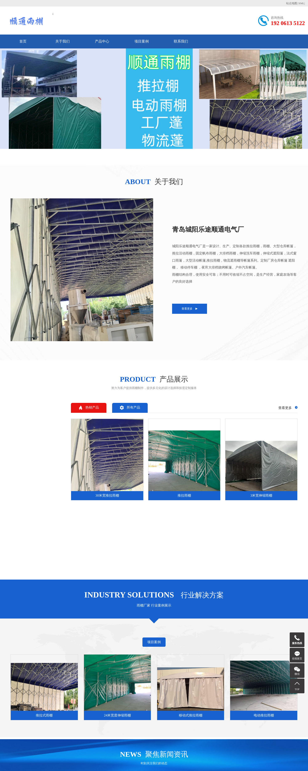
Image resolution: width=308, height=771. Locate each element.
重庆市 (39, 623)
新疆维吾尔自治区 (32, 631)
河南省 (202, 623)
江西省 (179, 623)
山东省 (190, 623)
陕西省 (273, 623)
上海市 (27, 623)
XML (301, 3)
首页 (23, 41)
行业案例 (166, 651)
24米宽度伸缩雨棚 (171, 665)
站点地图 (291, 3)
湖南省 (226, 623)
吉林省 (105, 623)
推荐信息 (200, 651)
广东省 (238, 623)
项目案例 (141, 41)
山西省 (62, 623)
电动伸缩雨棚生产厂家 (140, 675)
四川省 (249, 623)
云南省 (261, 623)
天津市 (15, 623)
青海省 (296, 623)
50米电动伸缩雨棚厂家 (141, 681)
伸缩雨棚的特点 (102, 681)
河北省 (51, 623)
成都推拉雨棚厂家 (103, 686)
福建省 (167, 623)
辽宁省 (94, 623)
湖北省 (214, 623)
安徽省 (155, 623)
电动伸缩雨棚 (134, 660)
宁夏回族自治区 (9, 631)
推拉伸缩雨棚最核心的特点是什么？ (108, 670)
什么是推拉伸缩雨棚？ (106, 660)
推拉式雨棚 (166, 660)
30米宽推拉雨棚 (136, 665)
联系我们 (181, 41)
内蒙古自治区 (78, 623)
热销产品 (300, 254)
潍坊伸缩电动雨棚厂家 (140, 686)
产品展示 (133, 651)
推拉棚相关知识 (105, 651)
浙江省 (143, 623)
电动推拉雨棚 (167, 675)
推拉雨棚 (131, 670)
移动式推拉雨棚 (169, 670)
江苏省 (131, 623)
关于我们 (62, 41)
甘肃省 (285, 623)
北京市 (4, 623)
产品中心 (102, 41)
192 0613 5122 (288, 23)
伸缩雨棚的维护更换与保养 (108, 675)
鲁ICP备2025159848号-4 (160, 762)
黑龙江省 (119, 623)
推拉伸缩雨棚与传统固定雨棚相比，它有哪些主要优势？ (108, 665)
